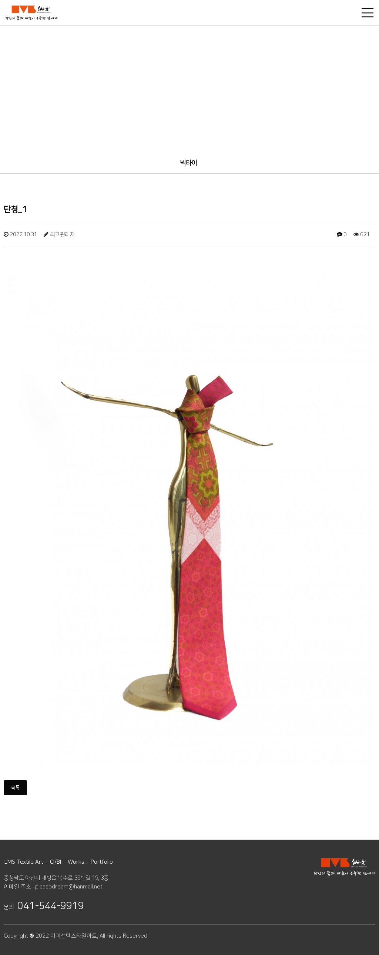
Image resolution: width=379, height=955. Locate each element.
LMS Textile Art (23, 862)
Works (76, 862)
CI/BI (55, 862)
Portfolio (102, 862)
